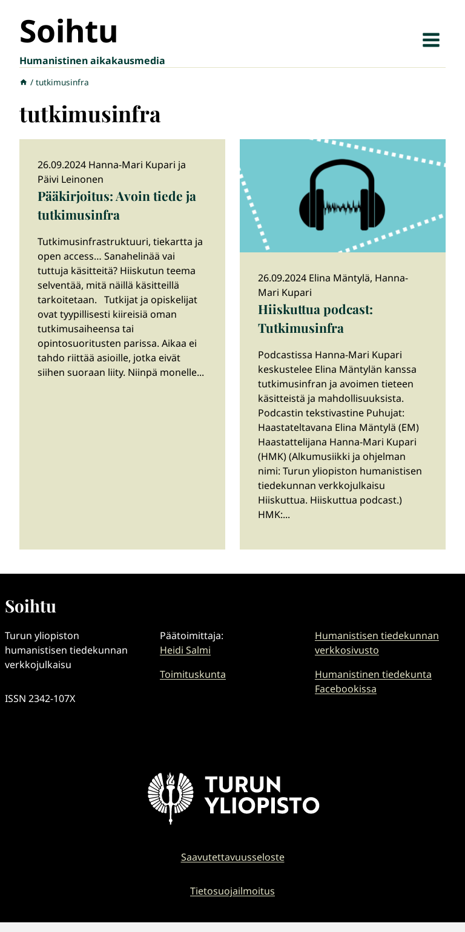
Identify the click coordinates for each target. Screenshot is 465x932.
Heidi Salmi (185, 650)
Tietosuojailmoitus (232, 891)
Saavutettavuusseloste (233, 857)
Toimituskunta (193, 674)
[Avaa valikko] (431, 40)
